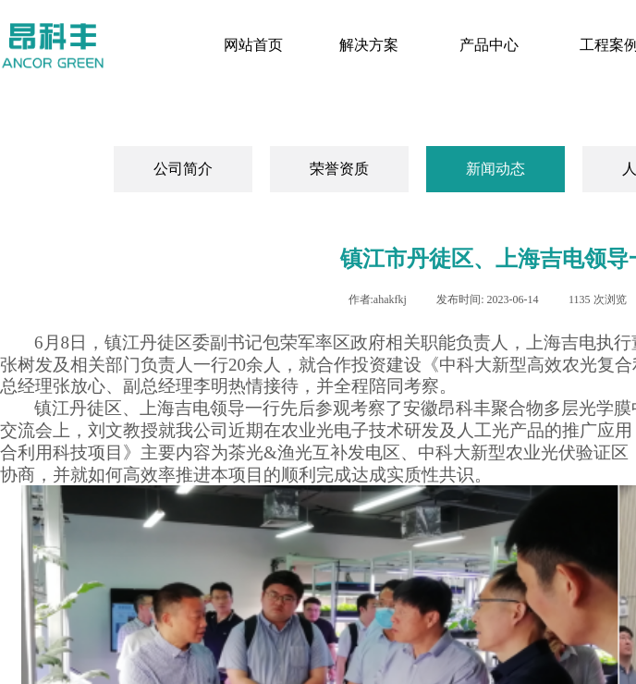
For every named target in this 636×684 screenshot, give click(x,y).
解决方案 (368, 45)
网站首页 (253, 45)
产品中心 (489, 45)
